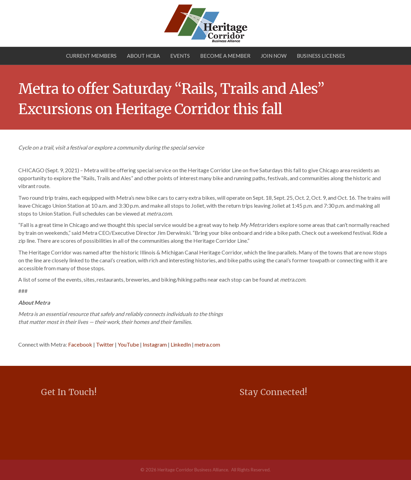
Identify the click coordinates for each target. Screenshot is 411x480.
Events (180, 56)
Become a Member (225, 56)
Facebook (80, 344)
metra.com (207, 344)
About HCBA (143, 56)
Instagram (155, 344)
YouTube (128, 344)
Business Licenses (321, 56)
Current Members (91, 56)
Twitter (105, 344)
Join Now (273, 56)
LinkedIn (181, 344)
